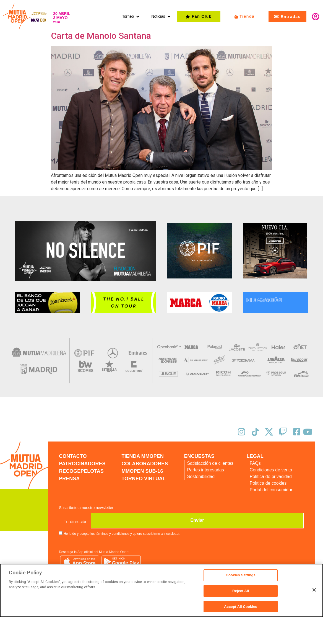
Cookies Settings (241, 577)
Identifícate (315, 16)
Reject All (240, 591)
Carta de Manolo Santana (101, 35)
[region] (161, 590)
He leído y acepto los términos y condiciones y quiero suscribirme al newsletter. (122, 533)
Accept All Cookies (240, 605)
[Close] (314, 590)
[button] (131, 16)
